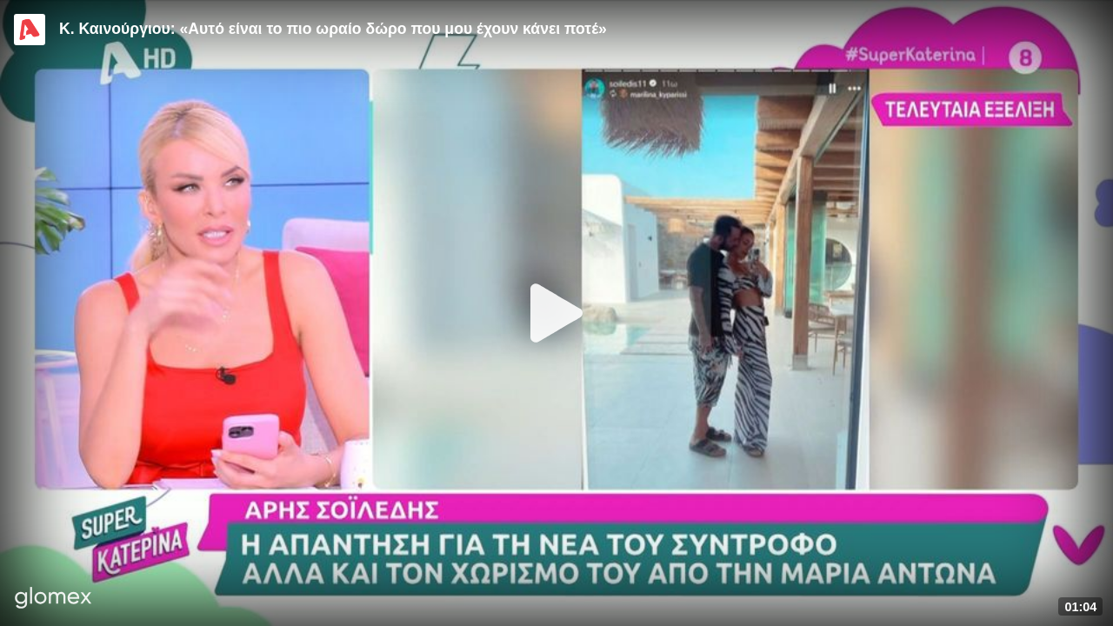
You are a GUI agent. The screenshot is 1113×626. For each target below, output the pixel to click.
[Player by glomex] (53, 599)
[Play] (556, 313)
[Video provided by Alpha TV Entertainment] (29, 29)
